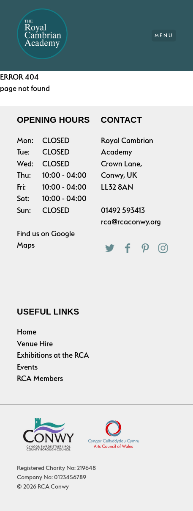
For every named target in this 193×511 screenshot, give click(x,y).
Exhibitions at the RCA (53, 355)
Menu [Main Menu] (164, 36)
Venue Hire (35, 343)
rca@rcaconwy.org (131, 221)
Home (26, 331)
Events (27, 366)
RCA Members (40, 378)
